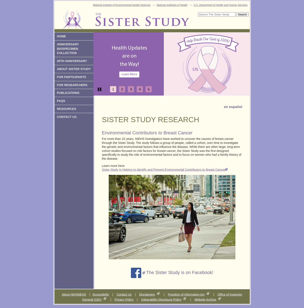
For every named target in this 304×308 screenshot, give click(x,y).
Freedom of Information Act (186, 294)
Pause (99, 89)
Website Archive (205, 299)
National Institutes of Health (172, 5)
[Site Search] (216, 14)
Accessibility (100, 294)
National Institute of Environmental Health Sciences (122, 5)
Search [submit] (242, 14)
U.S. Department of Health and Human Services (220, 5)
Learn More (129, 74)
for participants (71, 77)
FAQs (61, 101)
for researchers (72, 85)
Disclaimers (147, 294)
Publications (68, 93)
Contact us (67, 117)
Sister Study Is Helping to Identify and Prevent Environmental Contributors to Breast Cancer (163, 169)
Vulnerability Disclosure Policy (161, 299)
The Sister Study (130, 17)
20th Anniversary (72, 61)
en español (233, 107)
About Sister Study (74, 69)
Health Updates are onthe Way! (129, 56)
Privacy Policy (124, 299)
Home (61, 36)
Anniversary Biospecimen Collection (68, 49)
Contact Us (124, 294)
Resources (66, 109)
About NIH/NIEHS (74, 294)
